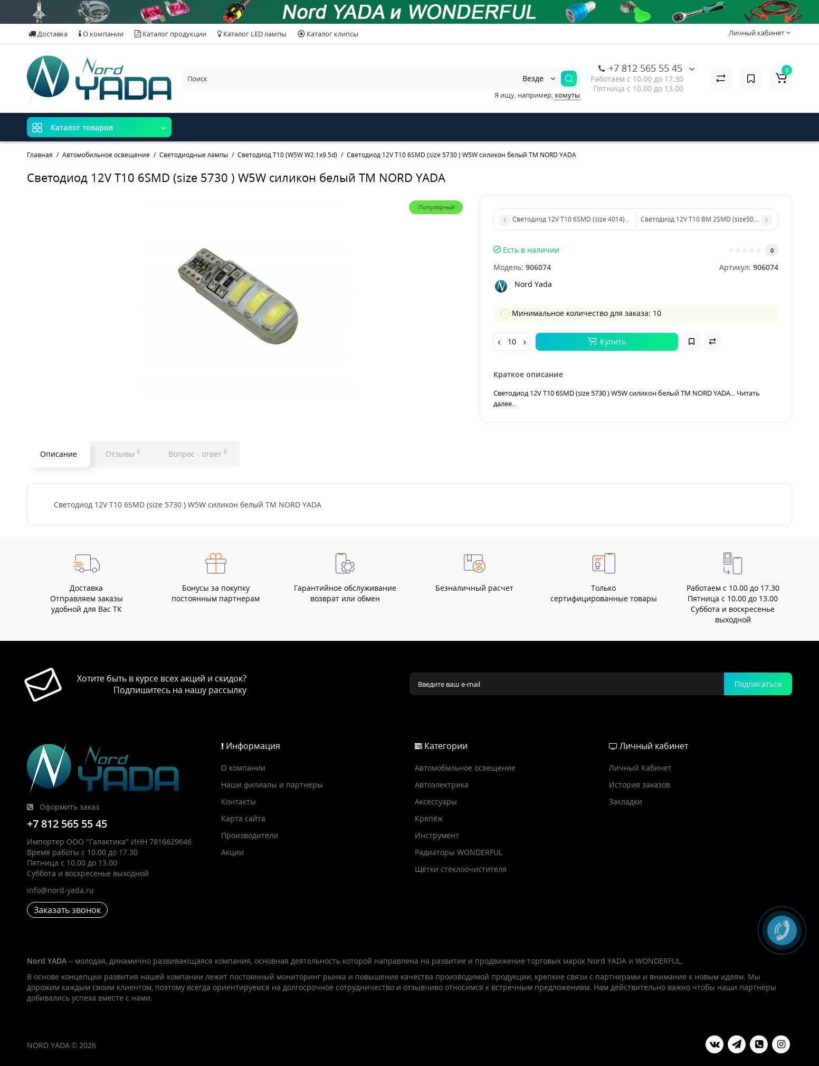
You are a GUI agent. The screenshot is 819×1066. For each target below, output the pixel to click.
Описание (58, 454)
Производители (249, 835)
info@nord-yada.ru (60, 890)
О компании (101, 34)
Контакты (238, 801)
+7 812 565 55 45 (640, 68)
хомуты (567, 95)
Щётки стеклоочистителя (461, 869)
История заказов (639, 785)
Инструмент (437, 835)
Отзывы (123, 453)
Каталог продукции (170, 34)
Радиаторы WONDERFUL (458, 852)
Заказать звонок (67, 910)
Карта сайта (243, 818)
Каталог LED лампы (252, 34)
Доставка (48, 34)
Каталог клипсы (328, 34)
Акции (232, 852)
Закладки (625, 801)
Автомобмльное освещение (465, 768)
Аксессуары (436, 801)
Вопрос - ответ (197, 453)
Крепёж (429, 818)
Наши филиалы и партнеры (272, 785)
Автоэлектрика (442, 785)
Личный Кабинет (640, 768)
